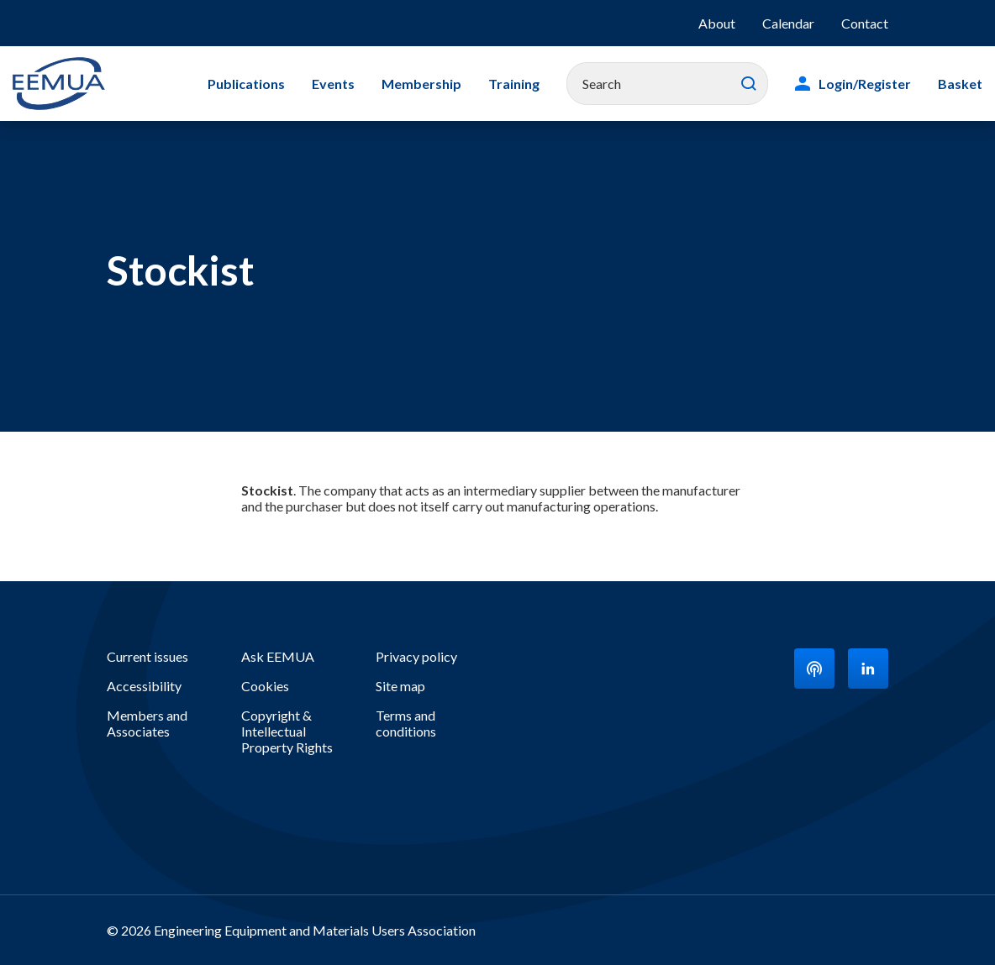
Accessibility (144, 686)
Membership (421, 84)
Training (514, 84)
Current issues (147, 656)
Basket (960, 84)
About (716, 23)
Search (749, 84)
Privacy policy (416, 656)
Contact (864, 23)
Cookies (265, 686)
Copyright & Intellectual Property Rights (287, 731)
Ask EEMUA (277, 656)
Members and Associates (147, 723)
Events (333, 84)
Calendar (788, 23)
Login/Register (865, 84)
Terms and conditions (406, 723)
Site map (400, 686)
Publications (246, 84)
